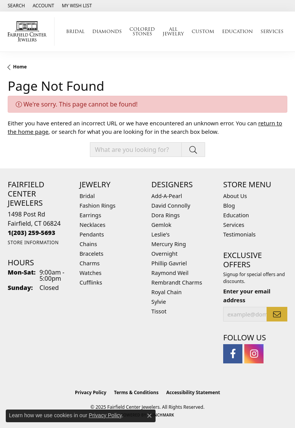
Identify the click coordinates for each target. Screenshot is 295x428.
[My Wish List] (77, 6)
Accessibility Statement (193, 392)
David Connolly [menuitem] (170, 205)
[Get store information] (33, 242)
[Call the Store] (31, 232)
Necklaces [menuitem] (92, 224)
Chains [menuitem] (88, 244)
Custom (203, 31)
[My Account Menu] (43, 6)
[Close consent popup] (149, 415)
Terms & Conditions (136, 392)
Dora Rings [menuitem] (165, 215)
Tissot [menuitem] (158, 311)
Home (20, 66)
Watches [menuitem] (90, 272)
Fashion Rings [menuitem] (98, 205)
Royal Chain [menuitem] (166, 292)
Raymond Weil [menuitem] (170, 272)
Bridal (75, 31)
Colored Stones (142, 31)
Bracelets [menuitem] (91, 253)
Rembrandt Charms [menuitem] (176, 282)
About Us (235, 196)
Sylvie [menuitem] (158, 301)
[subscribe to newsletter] (277, 314)
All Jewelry (173, 31)
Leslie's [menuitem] (160, 234)
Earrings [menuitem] (90, 215)
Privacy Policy (90, 392)
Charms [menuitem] (89, 263)
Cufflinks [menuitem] (91, 282)
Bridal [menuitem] (87, 196)
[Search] (16, 6)
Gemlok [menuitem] (161, 224)
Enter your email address (246, 295)
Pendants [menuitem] (92, 234)
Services (271, 31)
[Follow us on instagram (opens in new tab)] (254, 353)
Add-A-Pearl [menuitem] (166, 196)
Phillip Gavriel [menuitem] (169, 263)
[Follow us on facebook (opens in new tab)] (232, 353)
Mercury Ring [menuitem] (168, 244)
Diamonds (107, 31)
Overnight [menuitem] (164, 253)
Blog (229, 205)
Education (237, 31)
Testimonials (239, 234)
